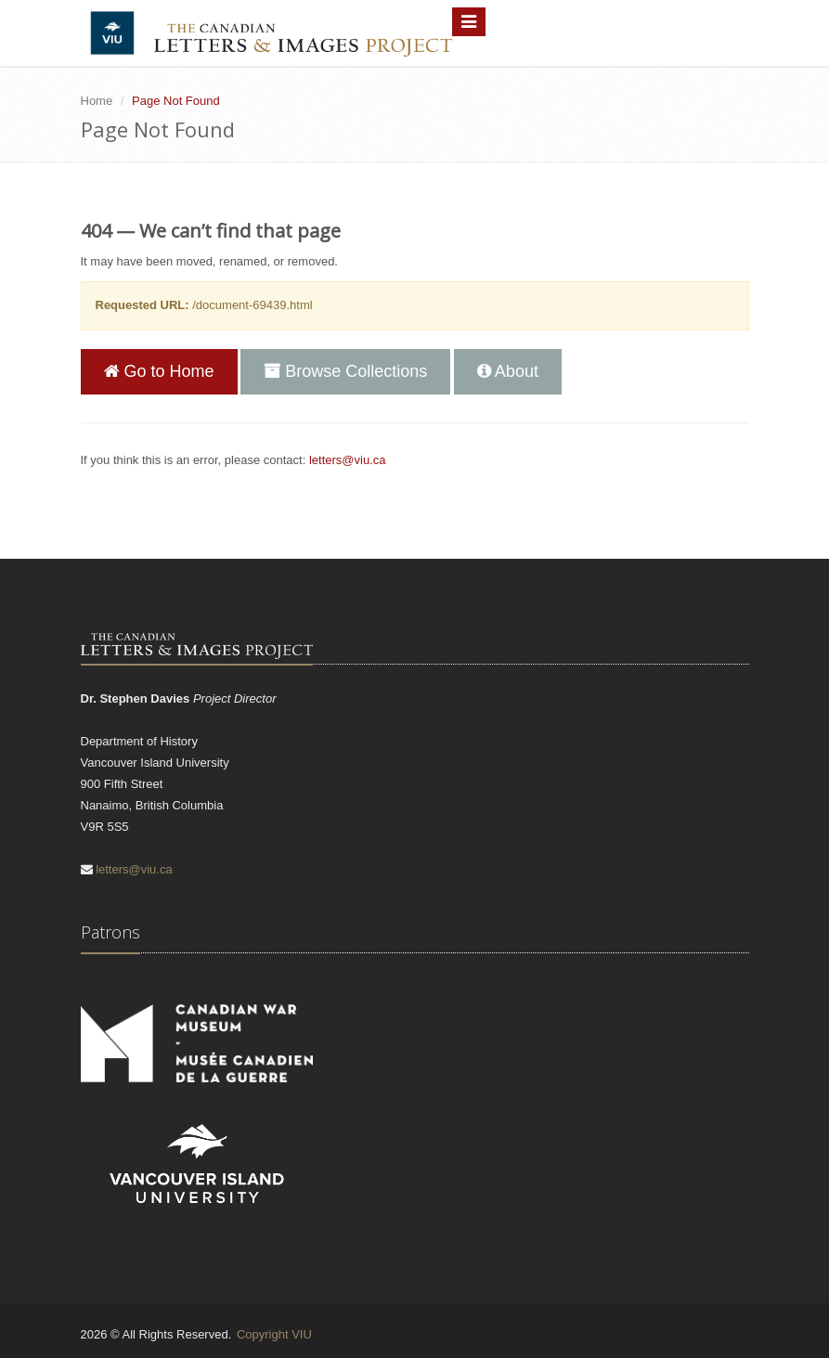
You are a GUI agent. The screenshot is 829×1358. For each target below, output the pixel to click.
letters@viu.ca (347, 460)
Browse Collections (345, 371)
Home (97, 101)
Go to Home (159, 371)
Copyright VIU (274, 1334)
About (507, 371)
